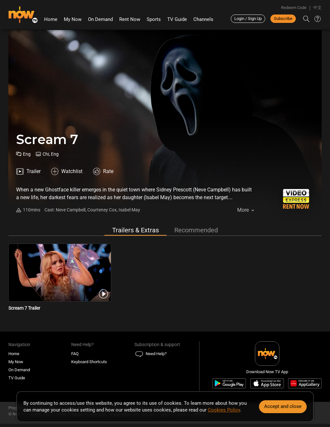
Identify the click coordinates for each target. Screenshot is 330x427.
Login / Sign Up (248, 18)
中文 (317, 7)
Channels (203, 19)
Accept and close (282, 406)
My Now (73, 19)
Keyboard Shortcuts (89, 361)
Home (50, 19)
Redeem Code (293, 7)
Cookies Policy (224, 410)
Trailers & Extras (135, 230)
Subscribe (283, 18)
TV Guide (177, 19)
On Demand (100, 19)
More (243, 210)
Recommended (196, 230)
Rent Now (129, 19)
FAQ (75, 353)
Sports (154, 19)
